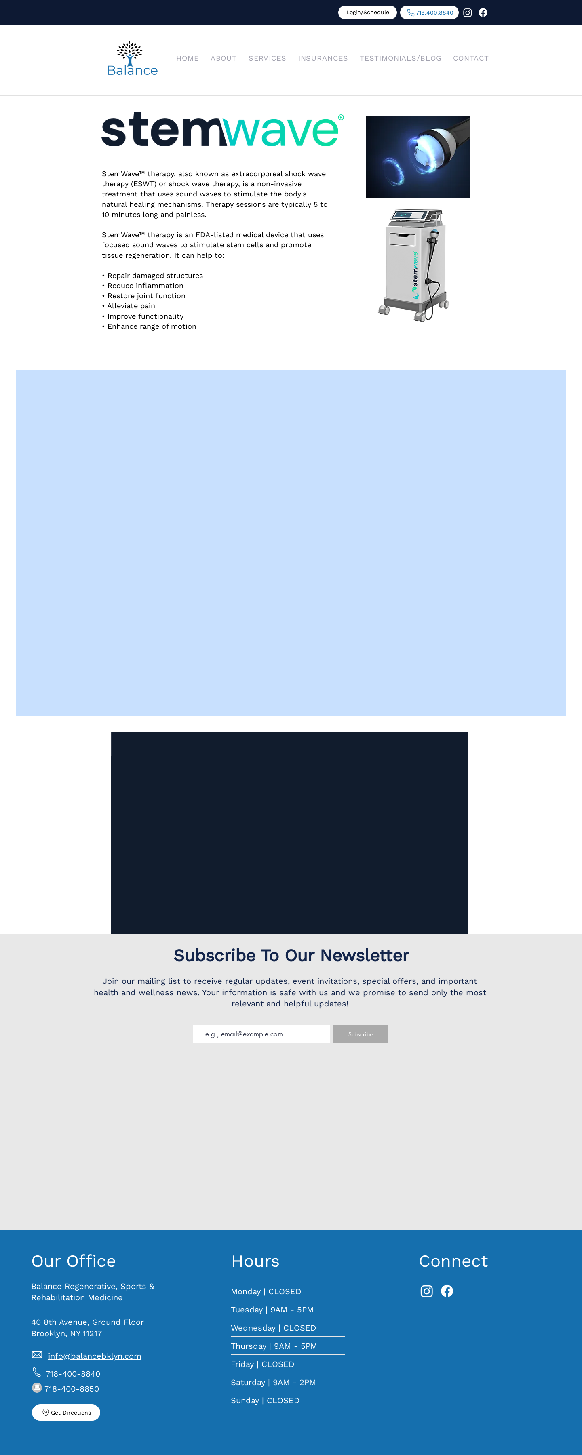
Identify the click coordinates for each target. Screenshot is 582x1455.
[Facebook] (483, 12)
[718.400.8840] (429, 12)
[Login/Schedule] (367, 12)
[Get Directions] (66, 1412)
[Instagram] (467, 12)
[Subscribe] (360, 1034)
